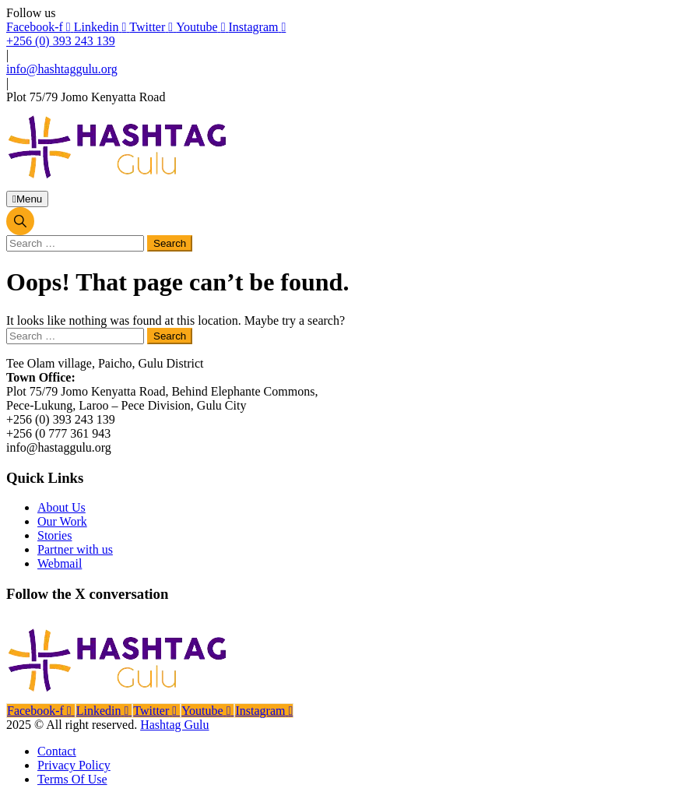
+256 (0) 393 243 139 (60, 41)
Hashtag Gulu (174, 724)
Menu (27, 199)
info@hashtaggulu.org (62, 69)
